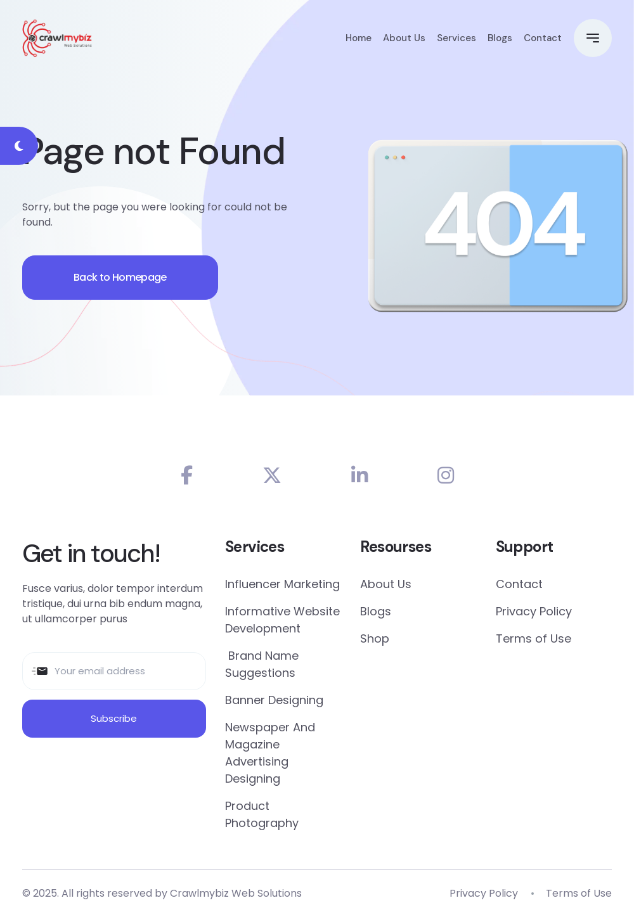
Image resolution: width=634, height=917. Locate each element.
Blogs (500, 38)
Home (359, 38)
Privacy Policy (534, 611)
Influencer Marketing (282, 584)
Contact (543, 38)
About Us (404, 38)
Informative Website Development (282, 619)
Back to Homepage (120, 277)
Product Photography (262, 814)
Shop (374, 638)
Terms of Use (533, 638)
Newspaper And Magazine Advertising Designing (270, 752)
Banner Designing (274, 700)
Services (456, 38)
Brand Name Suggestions (262, 664)
